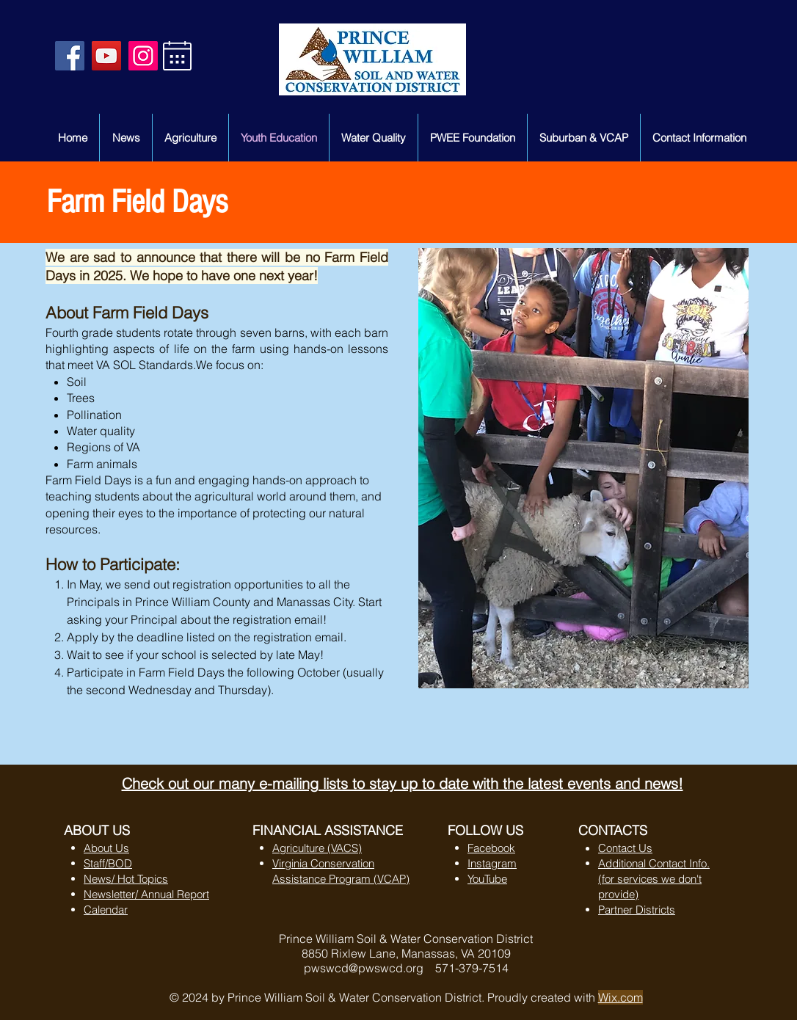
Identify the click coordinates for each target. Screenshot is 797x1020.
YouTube (487, 879)
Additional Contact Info (652, 863)
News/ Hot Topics (126, 879)
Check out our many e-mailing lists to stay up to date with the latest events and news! (402, 783)
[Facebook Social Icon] (69, 55)
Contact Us (625, 848)
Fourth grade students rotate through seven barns (175, 332)
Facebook (491, 848)
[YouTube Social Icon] (106, 55)
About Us (106, 848)
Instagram (492, 863)
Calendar (106, 910)
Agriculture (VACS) (317, 848)
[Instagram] (143, 55)
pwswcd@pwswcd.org (363, 968)
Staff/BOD (108, 863)
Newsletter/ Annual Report (146, 894)
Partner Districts (636, 910)
